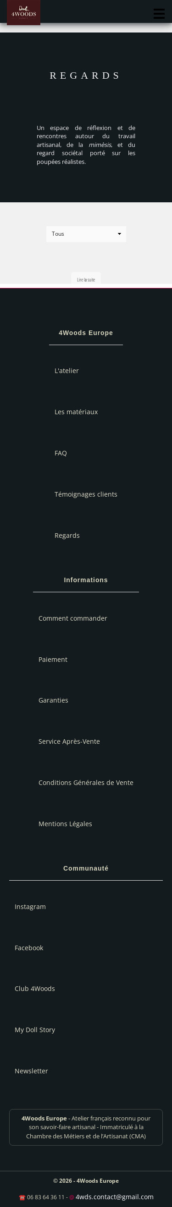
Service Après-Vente (69, 741)
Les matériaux (76, 411)
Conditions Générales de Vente (86, 782)
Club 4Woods (35, 988)
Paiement (53, 659)
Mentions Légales (65, 823)
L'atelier (67, 370)
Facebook (29, 947)
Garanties (53, 700)
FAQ (61, 453)
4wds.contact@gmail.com (115, 1196)
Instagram (30, 906)
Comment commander (73, 618)
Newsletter (31, 1070)
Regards (67, 535)
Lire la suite (86, 279)
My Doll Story (35, 1029)
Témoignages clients (86, 494)
